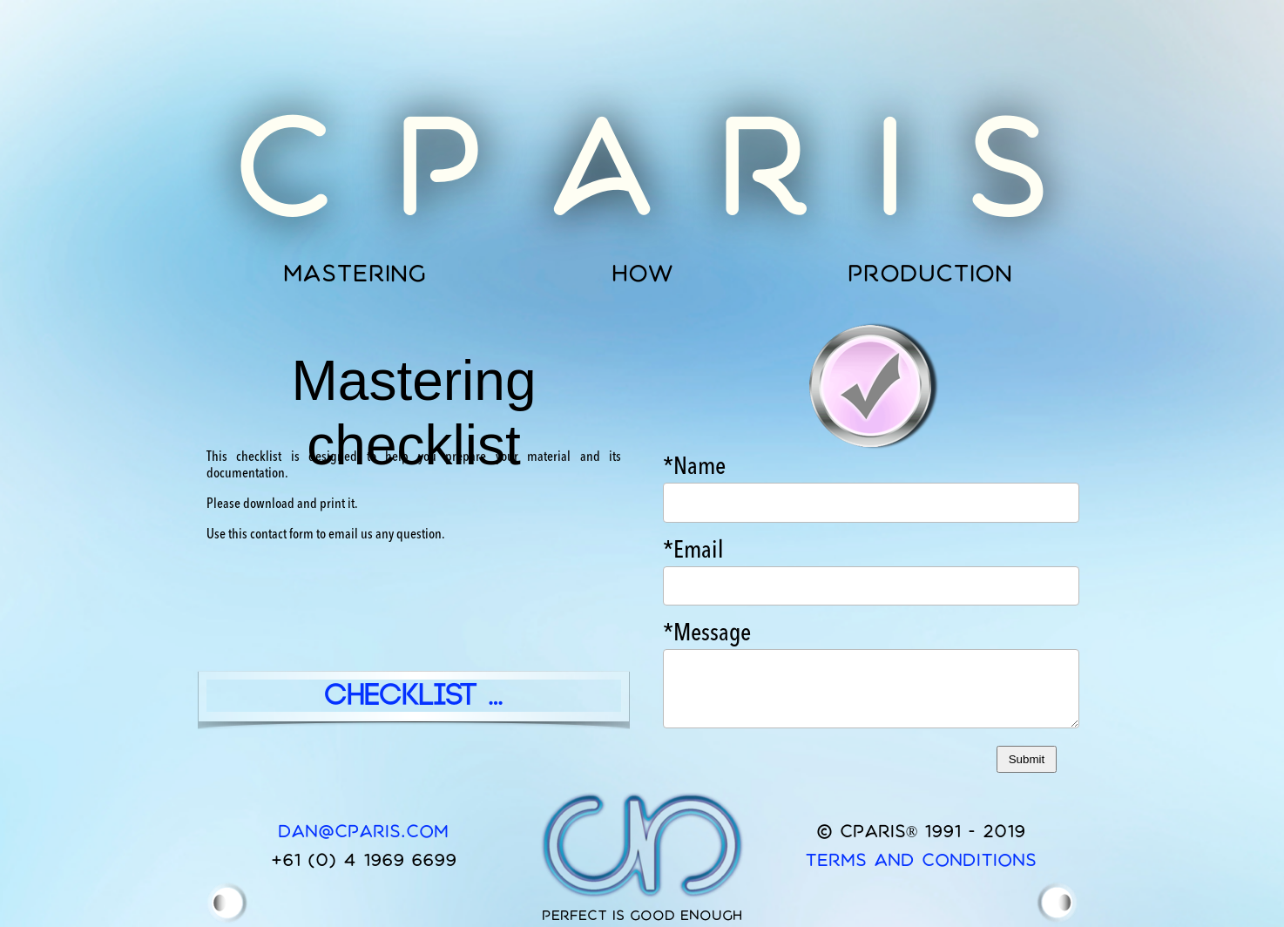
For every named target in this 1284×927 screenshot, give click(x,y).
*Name (694, 468)
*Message (707, 634)
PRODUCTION (930, 273)
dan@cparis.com (363, 831)
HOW (642, 273)
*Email (693, 551)
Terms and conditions (921, 859)
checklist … (414, 696)
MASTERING (354, 273)
